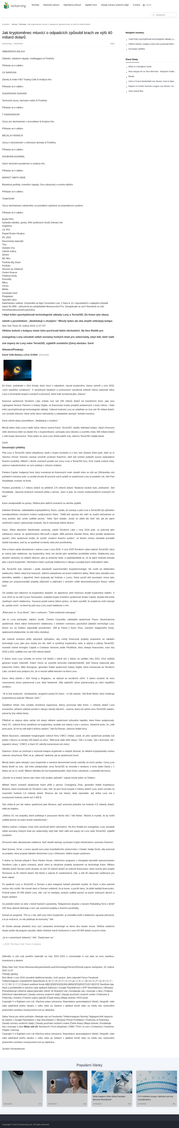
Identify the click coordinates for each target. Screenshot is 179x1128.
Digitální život (91, 5)
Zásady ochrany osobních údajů (115, 5)
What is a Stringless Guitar (140, 66)
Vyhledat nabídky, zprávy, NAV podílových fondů (26, 222)
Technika (35, 5)
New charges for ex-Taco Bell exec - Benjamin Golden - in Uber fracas (152, 71)
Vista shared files (135, 91)
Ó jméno (136, 5)
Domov (14, 24)
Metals (131, 76)
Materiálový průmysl (72, 5)
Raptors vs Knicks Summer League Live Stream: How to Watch (152, 86)
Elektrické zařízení (51, 5)
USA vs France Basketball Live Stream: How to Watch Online (152, 81)
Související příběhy (136, 49)
